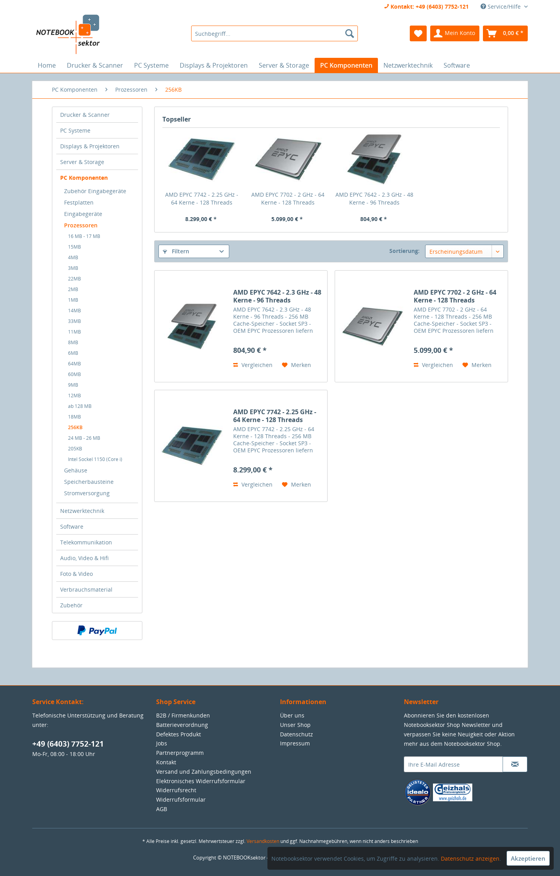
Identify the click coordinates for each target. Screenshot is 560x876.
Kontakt (166, 762)
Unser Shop (295, 724)
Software (71, 526)
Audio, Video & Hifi (84, 558)
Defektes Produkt (178, 734)
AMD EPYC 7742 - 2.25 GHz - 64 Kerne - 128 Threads (201, 198)
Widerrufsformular (181, 799)
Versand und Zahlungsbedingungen (203, 771)
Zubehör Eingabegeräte (95, 191)
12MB (74, 395)
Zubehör (71, 605)
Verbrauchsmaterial (86, 589)
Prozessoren (81, 225)
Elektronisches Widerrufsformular (200, 781)
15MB (74, 246)
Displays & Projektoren (90, 146)
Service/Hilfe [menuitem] (501, 6)
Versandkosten (263, 841)
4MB (73, 257)
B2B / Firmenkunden (183, 715)
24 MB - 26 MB (84, 438)
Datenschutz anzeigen (470, 858)
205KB (75, 448)
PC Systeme (75, 130)
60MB (74, 374)
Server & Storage (82, 162)
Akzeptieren (528, 858)
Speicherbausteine (89, 481)
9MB (73, 385)
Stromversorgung (87, 493)
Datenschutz (296, 734)
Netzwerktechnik (82, 511)
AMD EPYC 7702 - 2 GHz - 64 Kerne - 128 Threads (287, 198)
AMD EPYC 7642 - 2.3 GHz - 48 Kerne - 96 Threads (374, 198)
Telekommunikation (86, 542)
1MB (73, 300)
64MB (74, 363)
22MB (74, 278)
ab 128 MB (80, 406)
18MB (74, 416)
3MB (73, 268)
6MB (73, 353)
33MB (74, 321)
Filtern (176, 251)
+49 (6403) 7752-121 (68, 744)
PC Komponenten (84, 177)
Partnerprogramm (180, 752)
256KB (75, 427)
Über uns (292, 715)
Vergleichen (253, 365)
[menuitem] (274, 33)
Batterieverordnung (182, 724)
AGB (161, 809)
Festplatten (79, 202)
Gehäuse (75, 470)
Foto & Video (76, 573)
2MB (73, 289)
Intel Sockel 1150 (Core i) (95, 459)
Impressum (295, 743)
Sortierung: (404, 251)
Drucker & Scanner (85, 114)
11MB (74, 331)
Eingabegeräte (83, 214)
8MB (73, 342)
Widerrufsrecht (176, 790)
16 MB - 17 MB (84, 236)
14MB (74, 310)
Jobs (161, 743)
